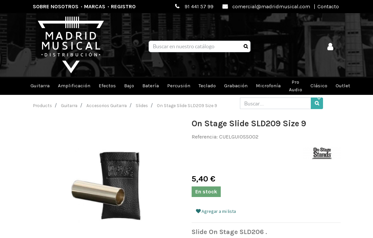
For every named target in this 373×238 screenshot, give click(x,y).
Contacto (328, 6)
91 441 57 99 (199, 6)
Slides (142, 105)
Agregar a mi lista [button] (216, 211)
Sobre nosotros (55, 6)
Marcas (94, 6)
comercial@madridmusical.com (271, 6)
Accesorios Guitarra (106, 105)
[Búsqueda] (246, 46)
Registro (123, 6)
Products (42, 105)
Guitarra (69, 105)
